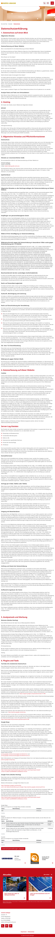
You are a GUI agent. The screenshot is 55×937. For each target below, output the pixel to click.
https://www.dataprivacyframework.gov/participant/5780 (15, 719)
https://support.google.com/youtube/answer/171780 (32, 693)
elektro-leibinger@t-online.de (12, 166)
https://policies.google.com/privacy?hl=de (34, 787)
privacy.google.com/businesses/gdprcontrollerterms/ (14, 754)
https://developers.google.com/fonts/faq (11, 785)
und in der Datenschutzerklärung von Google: (12, 787)
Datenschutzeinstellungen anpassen (13, 849)
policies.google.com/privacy (8, 759)
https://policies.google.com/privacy (16, 712)
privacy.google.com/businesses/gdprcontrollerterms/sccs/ (15, 755)
